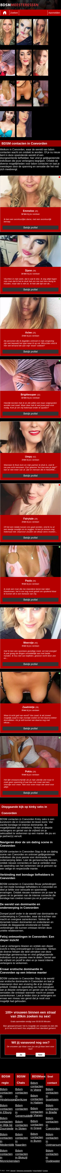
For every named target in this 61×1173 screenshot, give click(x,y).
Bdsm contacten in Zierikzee (21, 1094)
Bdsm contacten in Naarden (21, 1139)
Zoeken (14, 12)
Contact (45, 1170)
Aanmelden (54, 12)
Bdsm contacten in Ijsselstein (52, 1094)
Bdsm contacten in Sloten (21, 1125)
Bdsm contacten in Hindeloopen (7, 1094)
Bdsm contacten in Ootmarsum (52, 1139)
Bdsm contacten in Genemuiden (22, 1110)
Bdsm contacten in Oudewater (52, 1156)
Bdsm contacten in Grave (37, 1124)
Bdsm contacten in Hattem (37, 1099)
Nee (40, 1055)
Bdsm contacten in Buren (37, 1137)
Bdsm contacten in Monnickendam (7, 1156)
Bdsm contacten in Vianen (37, 1112)
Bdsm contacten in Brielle (52, 1109)
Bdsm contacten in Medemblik (7, 1139)
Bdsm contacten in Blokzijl (21, 1154)
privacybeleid (37, 1170)
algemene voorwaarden (24, 1170)
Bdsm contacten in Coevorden (52, 1123)
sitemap (13, 1170)
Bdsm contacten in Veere (37, 1086)
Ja (21, 1055)
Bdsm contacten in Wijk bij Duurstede (6, 1123)
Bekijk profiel (30, 227)
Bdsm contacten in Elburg (6, 1109)
